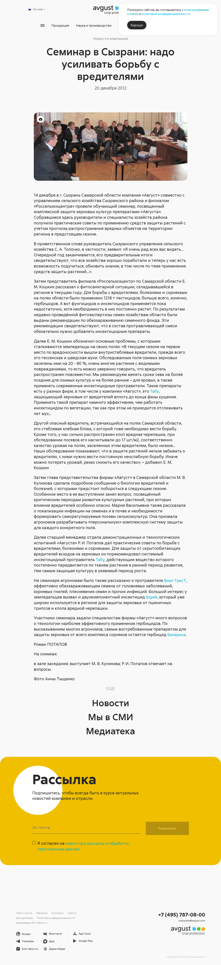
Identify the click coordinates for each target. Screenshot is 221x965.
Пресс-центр (24, 912)
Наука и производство (92, 25)
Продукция (55, 25)
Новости (110, 708)
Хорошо (137, 25)
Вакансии (41, 912)
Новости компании (110, 38)
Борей (152, 597)
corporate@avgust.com (191, 920)
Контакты (57, 912)
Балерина (43, 640)
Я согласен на (85, 853)
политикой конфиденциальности (166, 14)
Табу (154, 391)
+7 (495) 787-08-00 (181, 914)
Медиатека (110, 736)
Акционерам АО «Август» (31, 922)
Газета (72, 912)
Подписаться (167, 834)
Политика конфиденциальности (56, 917)
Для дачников (24, 917)
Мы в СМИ (110, 722)
